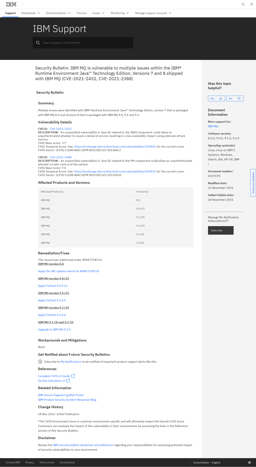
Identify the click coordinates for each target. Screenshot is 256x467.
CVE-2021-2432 (61, 128)
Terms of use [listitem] (46, 462)
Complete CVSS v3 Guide (54, 376)
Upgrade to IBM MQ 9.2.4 (54, 329)
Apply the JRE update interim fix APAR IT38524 (68, 271)
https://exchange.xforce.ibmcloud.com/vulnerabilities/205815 (115, 171)
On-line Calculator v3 (51, 380)
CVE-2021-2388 (61, 157)
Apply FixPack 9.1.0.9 (52, 300)
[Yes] (216, 98)
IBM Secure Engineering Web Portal (60, 395)
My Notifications (71, 361)
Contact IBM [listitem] (13, 462)
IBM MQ (213, 126)
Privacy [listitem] (30, 462)
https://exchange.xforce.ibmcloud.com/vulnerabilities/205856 (115, 146)
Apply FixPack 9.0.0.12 (53, 285)
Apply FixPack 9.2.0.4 (52, 315)
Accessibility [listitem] (67, 462)
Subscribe (216, 230)
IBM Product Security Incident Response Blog (67, 399)
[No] (235, 98)
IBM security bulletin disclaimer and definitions (83, 445)
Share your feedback (253, 182)
